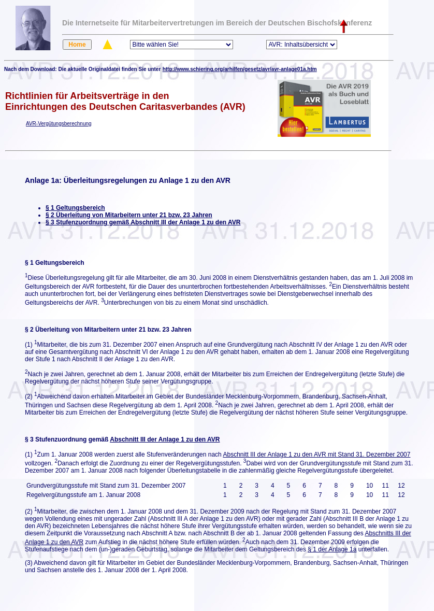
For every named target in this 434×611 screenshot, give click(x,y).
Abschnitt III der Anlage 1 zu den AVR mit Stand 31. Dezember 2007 (316, 454)
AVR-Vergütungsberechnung (59, 123)
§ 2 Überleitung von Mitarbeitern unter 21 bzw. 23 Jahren (129, 215)
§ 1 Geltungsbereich (75, 207)
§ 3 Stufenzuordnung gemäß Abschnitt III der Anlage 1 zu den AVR (143, 222)
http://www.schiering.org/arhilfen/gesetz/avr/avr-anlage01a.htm (240, 69)
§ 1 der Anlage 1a (332, 549)
